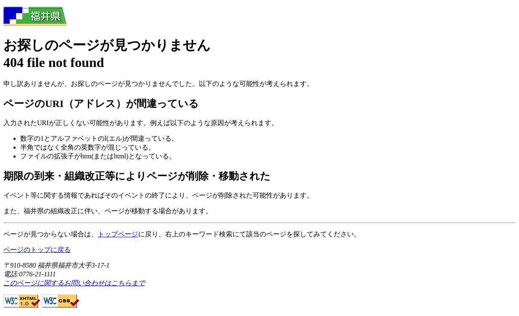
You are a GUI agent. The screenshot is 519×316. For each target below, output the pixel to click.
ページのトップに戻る (37, 249)
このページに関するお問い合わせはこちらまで (74, 283)
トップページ (118, 234)
